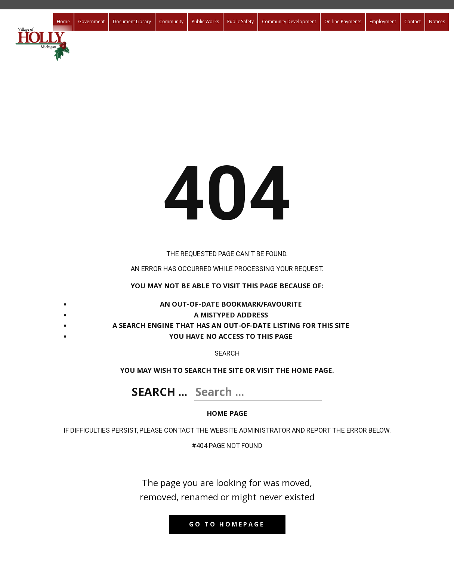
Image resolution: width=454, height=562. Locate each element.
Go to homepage (227, 524)
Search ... (159, 391)
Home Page (227, 413)
